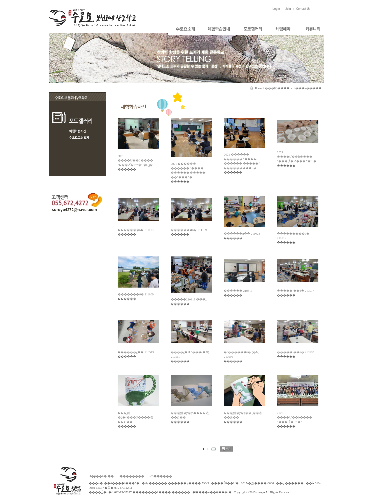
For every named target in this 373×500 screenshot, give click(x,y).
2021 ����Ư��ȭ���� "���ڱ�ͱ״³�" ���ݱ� (296, 157)
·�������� (131, 476)
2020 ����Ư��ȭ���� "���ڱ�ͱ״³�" (294, 417)
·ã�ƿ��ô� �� (101, 476)
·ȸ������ (161, 476)
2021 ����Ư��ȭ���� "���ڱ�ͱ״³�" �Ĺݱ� (135, 160)
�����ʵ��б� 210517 (295, 290)
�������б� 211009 (136, 294)
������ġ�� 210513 (136, 352)
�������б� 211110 (135, 230)
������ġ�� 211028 (242, 233)
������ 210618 (238, 290)
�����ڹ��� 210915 (189, 299)
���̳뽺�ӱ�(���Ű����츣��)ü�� (135, 417)
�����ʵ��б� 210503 (295, 352)
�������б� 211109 (189, 230)
